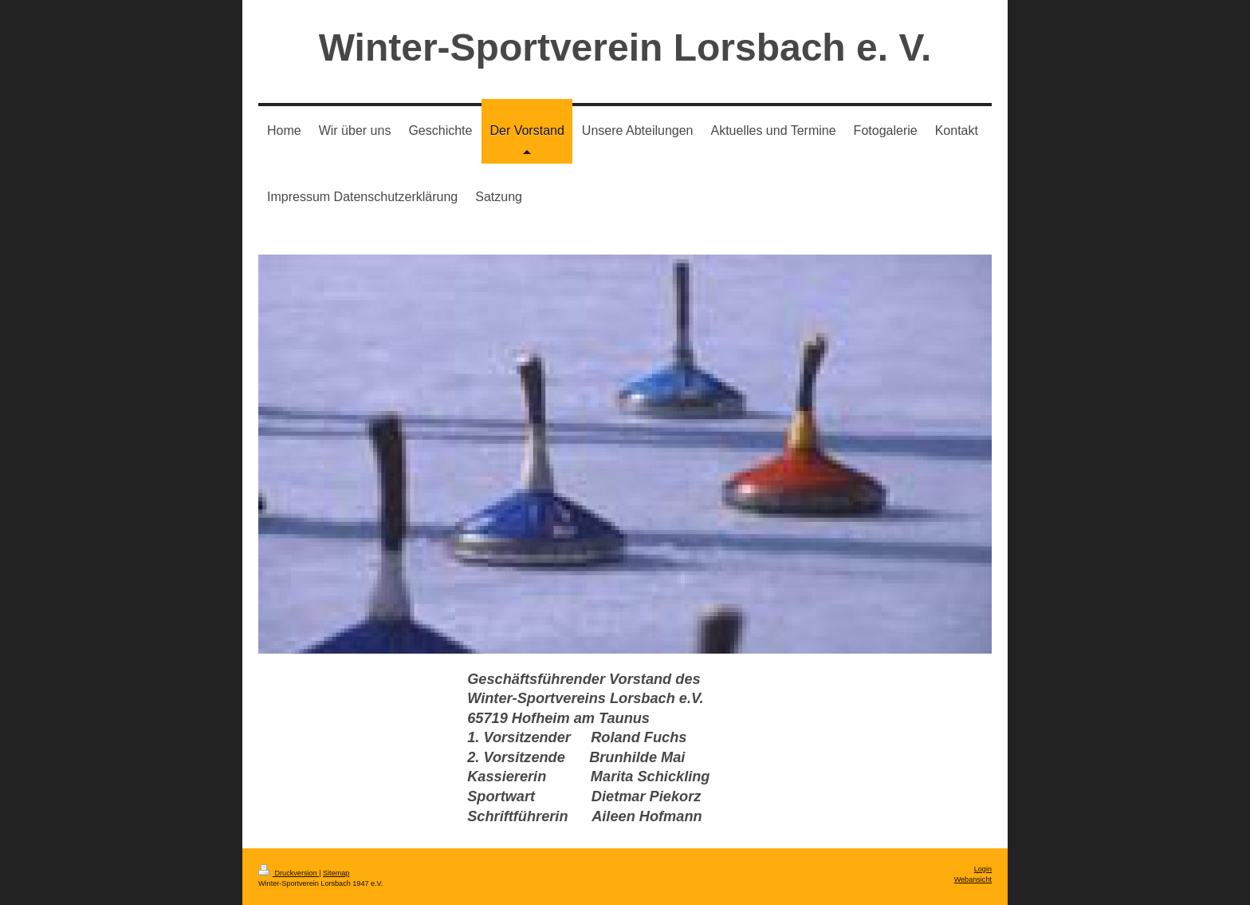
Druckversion (288, 873)
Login (983, 869)
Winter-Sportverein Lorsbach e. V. (625, 47)
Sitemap (336, 873)
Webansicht (973, 879)
